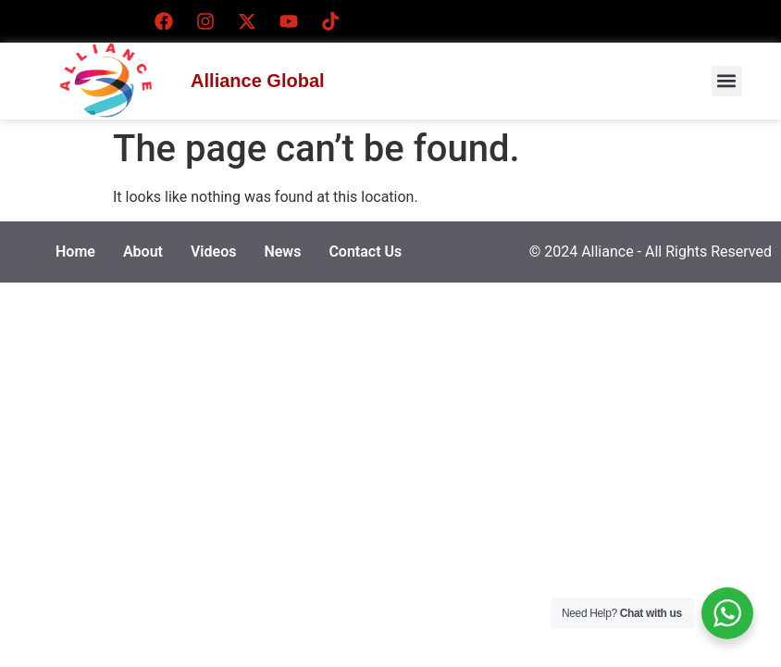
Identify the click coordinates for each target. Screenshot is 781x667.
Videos (213, 251)
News (282, 251)
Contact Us (365, 251)
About (143, 251)
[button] (727, 81)
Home (75, 251)
